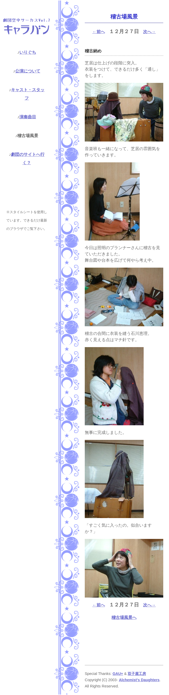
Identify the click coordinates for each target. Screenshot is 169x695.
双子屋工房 (137, 674)
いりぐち (27, 52)
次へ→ (149, 31)
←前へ (98, 31)
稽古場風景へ (124, 617)
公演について (27, 71)
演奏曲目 (27, 117)
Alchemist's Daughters (139, 680)
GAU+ (117, 674)
